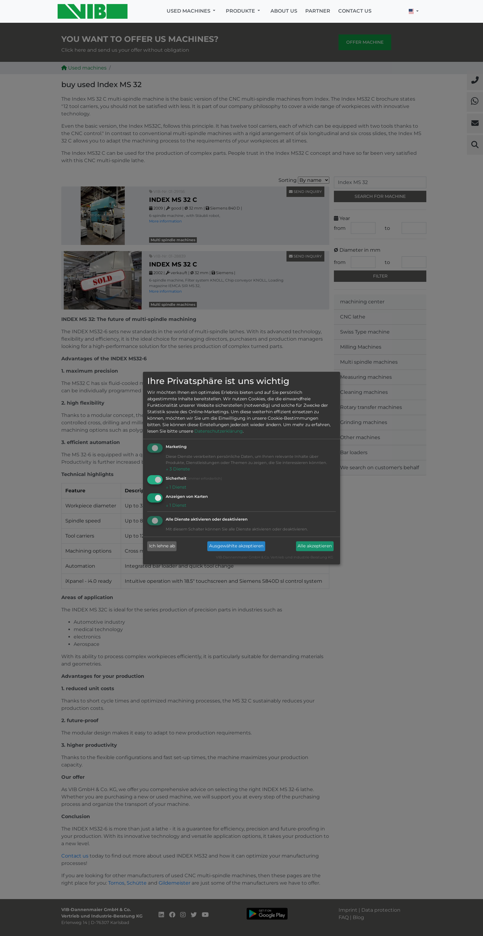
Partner (317, 11)
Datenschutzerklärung (218, 431)
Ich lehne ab (162, 546)
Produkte (241, 11)
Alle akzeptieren (315, 546)
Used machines (189, 11)
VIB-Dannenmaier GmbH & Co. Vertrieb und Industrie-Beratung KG (274, 557)
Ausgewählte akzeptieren (236, 546)
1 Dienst (176, 487)
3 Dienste (178, 469)
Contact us (354, 11)
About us (283, 11)
